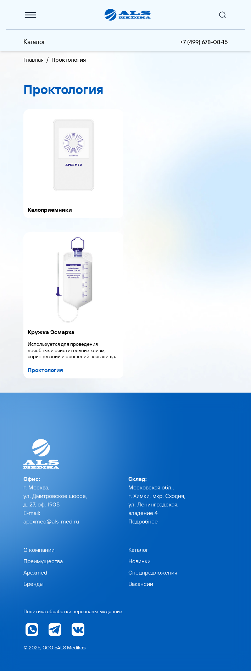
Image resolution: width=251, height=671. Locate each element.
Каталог (34, 42)
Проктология (45, 369)
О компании (39, 549)
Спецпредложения (152, 572)
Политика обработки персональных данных (72, 611)
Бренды (33, 583)
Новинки (139, 561)
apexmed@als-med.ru (51, 521)
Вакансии (140, 583)
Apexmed (35, 572)
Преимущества (43, 561)
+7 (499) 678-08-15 (204, 41)
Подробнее (143, 521)
